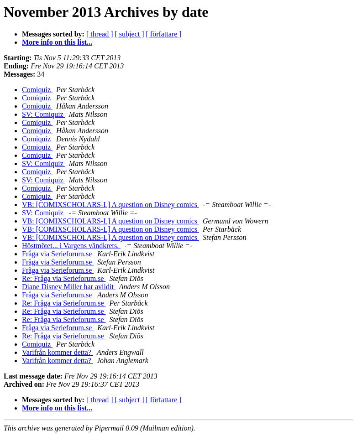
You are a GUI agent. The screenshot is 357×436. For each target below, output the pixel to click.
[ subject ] (129, 34)
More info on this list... (57, 42)
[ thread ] (99, 34)
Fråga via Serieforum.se (58, 254)
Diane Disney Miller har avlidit (69, 287)
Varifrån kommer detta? (57, 352)
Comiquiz (37, 89)
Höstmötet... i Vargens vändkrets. (71, 245)
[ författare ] (164, 34)
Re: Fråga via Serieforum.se (64, 278)
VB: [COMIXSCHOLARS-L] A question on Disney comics (110, 204)
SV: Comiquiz (43, 114)
